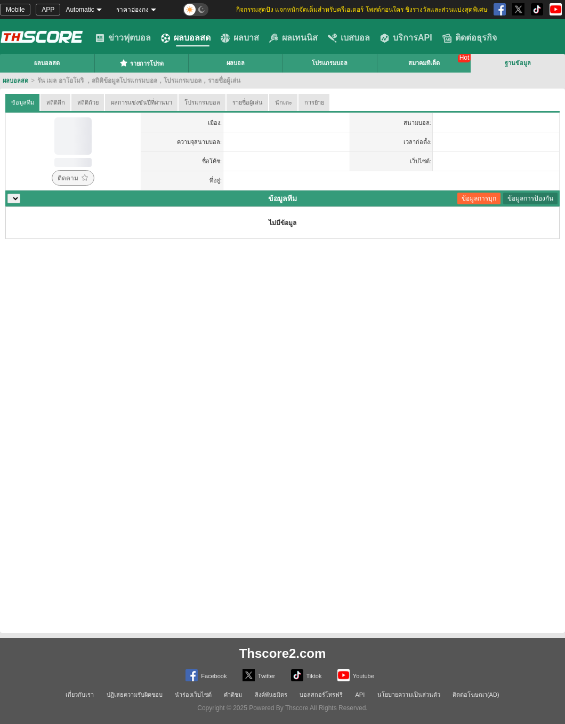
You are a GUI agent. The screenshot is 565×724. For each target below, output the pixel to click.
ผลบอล (236, 63)
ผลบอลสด (186, 38)
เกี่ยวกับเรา (80, 694)
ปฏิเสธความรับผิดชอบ (135, 694)
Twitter (259, 675)
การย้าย (314, 102)
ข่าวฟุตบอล (123, 38)
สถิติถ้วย (88, 102)
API (360, 694)
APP (48, 9)
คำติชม (233, 694)
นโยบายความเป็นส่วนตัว (408, 694)
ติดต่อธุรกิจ (469, 38)
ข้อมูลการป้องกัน (530, 198)
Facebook (206, 675)
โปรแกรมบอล (330, 63)
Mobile (15, 9)
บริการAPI (406, 38)
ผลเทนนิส (293, 38)
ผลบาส (240, 38)
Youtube (355, 675)
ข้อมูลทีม (22, 102)
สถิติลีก (55, 102)
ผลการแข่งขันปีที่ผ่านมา (141, 102)
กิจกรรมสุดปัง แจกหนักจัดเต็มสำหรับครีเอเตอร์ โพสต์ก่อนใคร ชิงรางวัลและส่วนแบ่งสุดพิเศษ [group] (362, 9)
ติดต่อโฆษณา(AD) (476, 694)
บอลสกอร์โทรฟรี (321, 694)
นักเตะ (283, 102)
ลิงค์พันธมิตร (271, 694)
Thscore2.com (282, 653)
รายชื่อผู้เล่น (247, 102)
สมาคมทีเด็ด (424, 63)
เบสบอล (349, 38)
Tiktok (306, 675)
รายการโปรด (141, 63)
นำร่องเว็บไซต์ (193, 694)
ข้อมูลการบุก (479, 198)
